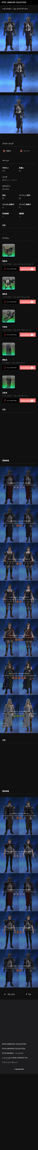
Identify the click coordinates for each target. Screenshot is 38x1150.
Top (28, 1070)
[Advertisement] (19, 156)
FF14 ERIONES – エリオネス (13, 1129)
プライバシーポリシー (10, 1138)
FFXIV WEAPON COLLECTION (13, 1125)
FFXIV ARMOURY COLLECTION (14, 2)
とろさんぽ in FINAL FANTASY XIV (15, 1134)
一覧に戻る (9, 1070)
